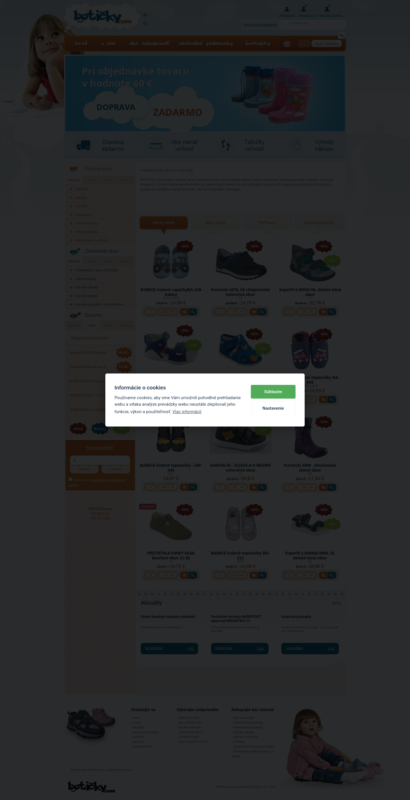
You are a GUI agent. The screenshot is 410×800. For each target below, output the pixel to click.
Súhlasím (273, 391)
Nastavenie (273, 408)
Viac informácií (187, 411)
